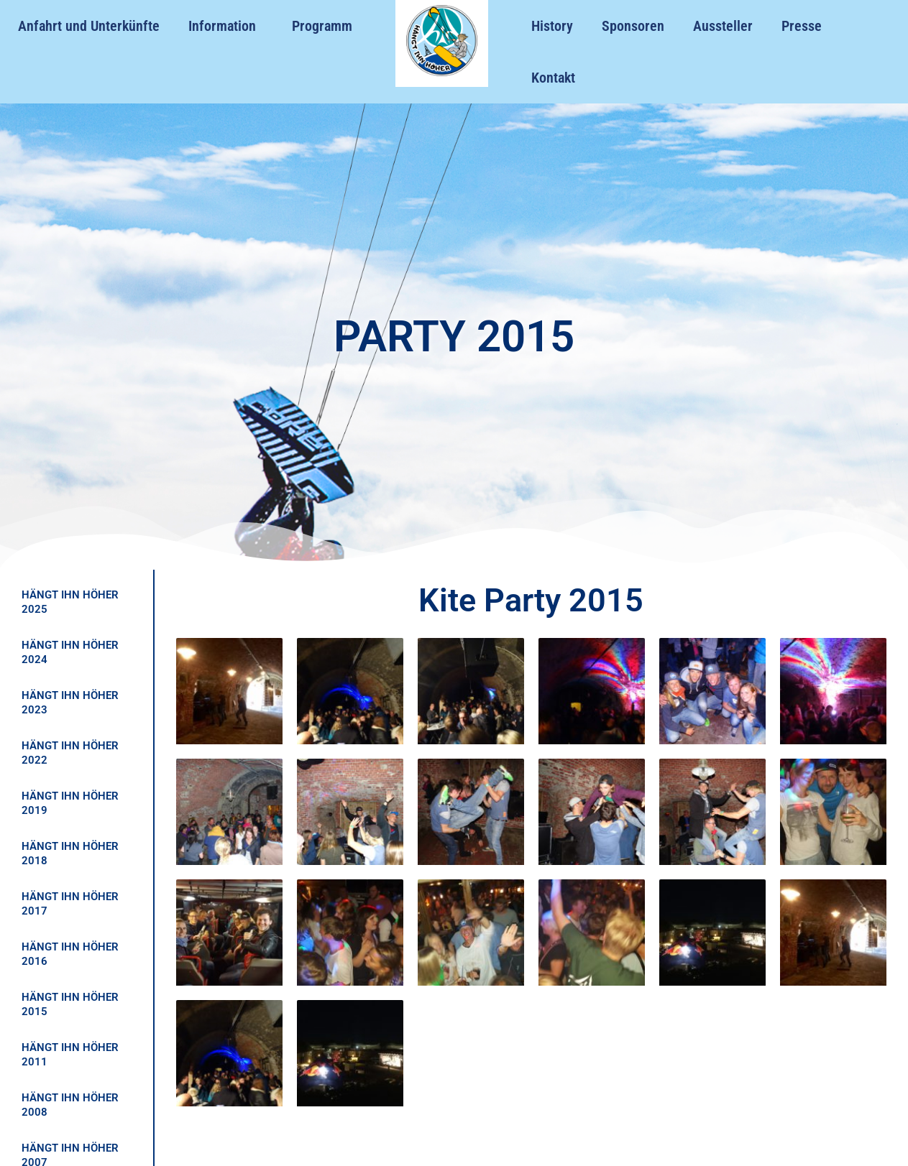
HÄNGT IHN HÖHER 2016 (70, 954)
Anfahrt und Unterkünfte (89, 25)
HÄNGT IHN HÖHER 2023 (70, 702)
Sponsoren (633, 25)
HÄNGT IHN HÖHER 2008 (70, 1105)
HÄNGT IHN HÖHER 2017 (70, 903)
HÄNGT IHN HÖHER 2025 (70, 602)
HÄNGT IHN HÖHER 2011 (70, 1054)
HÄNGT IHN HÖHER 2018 (70, 853)
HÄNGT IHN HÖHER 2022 (70, 753)
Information (225, 25)
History (552, 25)
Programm (322, 25)
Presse (801, 25)
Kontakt (553, 77)
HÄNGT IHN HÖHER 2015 (70, 1004)
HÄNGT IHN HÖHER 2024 (70, 652)
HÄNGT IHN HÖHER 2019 (70, 803)
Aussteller (723, 25)
